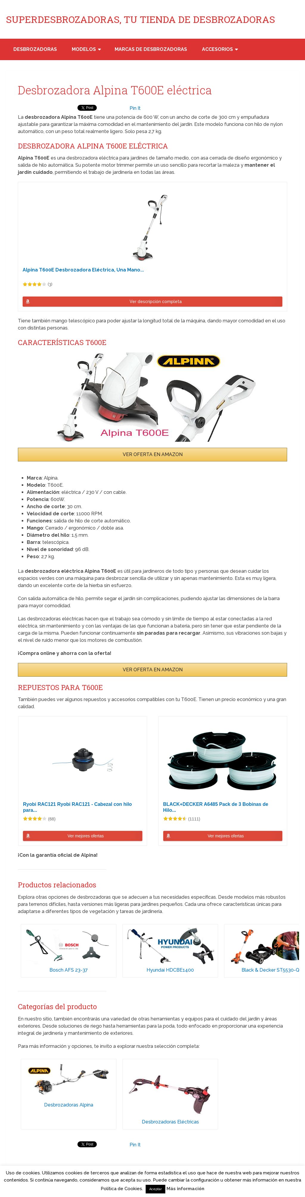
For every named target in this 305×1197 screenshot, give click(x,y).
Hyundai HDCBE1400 (170, 970)
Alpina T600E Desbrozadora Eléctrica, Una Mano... (83, 270)
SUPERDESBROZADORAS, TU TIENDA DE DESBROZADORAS (140, 19)
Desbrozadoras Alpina (68, 1105)
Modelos (84, 49)
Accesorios (217, 49)
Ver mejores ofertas (86, 836)
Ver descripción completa (156, 301)
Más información (185, 1188)
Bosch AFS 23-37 (68, 970)
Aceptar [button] (155, 1189)
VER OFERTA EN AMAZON (153, 454)
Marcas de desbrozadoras (151, 49)
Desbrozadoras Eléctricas (170, 1122)
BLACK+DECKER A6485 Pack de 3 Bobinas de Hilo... (215, 807)
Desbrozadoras (35, 49)
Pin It (135, 108)
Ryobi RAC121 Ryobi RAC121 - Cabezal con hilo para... (77, 807)
